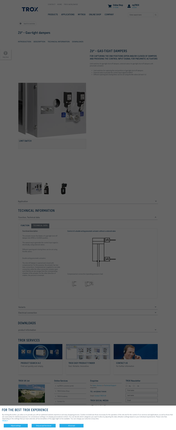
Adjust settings (16, 426)
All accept (71, 426)
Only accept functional (43, 426)
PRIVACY (5, 421)
